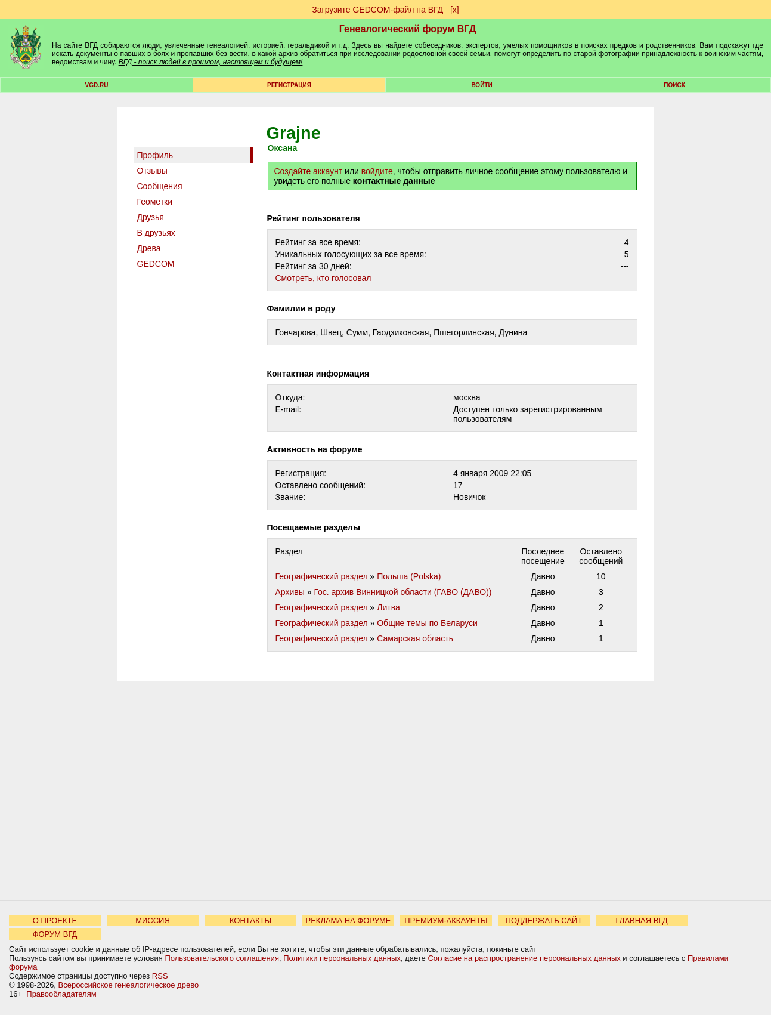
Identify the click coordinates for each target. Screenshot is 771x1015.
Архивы (290, 592)
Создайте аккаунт (308, 171)
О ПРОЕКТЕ (55, 920)
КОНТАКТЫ (250, 920)
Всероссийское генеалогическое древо (128, 984)
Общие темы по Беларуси (427, 623)
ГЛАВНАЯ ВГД (642, 920)
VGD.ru (97, 85)
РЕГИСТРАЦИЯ (289, 85)
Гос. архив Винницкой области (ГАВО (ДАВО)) (402, 592)
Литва (388, 607)
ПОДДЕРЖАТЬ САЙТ (544, 920)
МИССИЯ (152, 920)
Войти (481, 85)
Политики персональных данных (342, 958)
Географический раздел (321, 576)
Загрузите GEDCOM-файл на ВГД (377, 9)
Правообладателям (61, 993)
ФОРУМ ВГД (55, 934)
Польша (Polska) (409, 576)
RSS (160, 975)
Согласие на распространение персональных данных (524, 958)
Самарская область (415, 638)
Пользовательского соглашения (222, 958)
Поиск (674, 85)
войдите (377, 171)
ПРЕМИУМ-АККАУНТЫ (445, 920)
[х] (454, 9)
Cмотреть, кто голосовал (323, 278)
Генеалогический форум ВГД (407, 29)
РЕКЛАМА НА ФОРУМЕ (348, 920)
